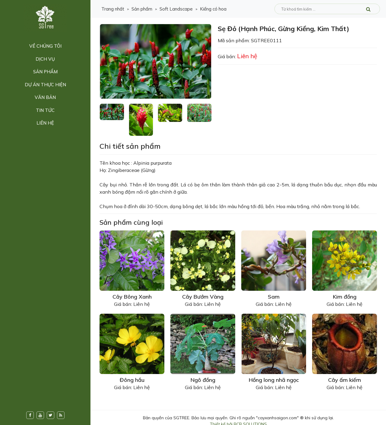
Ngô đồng (203, 379)
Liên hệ (45, 123)
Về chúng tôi (45, 46)
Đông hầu (132, 379)
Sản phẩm (45, 72)
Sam (274, 296)
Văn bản (45, 97)
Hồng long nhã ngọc (274, 379)
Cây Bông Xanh (132, 296)
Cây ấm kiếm (344, 379)
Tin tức (45, 110)
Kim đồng (344, 296)
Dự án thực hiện (45, 84)
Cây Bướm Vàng (202, 296)
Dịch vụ (45, 59)
